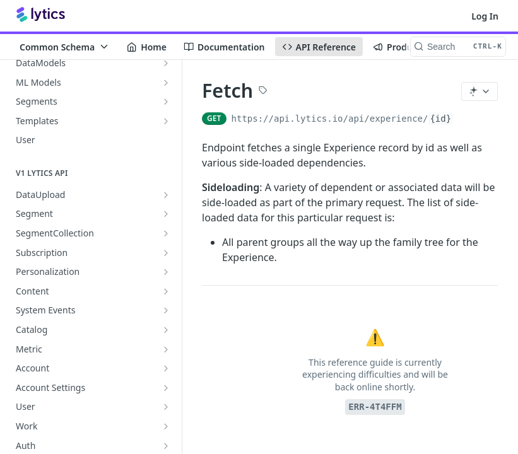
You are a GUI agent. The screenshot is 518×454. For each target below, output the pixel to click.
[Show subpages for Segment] (166, 214)
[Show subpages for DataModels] (166, 63)
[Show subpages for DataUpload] (166, 195)
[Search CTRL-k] (458, 46)
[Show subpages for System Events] (166, 310)
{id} (440, 119)
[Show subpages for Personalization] (166, 272)
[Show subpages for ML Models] (166, 83)
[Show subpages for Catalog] (166, 330)
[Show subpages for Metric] (166, 349)
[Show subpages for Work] (166, 426)
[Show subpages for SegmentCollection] (166, 233)
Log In (484, 16)
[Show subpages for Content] (166, 291)
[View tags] (263, 91)
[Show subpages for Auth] (166, 446)
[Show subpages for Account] (166, 368)
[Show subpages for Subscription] (166, 253)
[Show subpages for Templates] (166, 121)
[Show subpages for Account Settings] (166, 388)
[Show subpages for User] (166, 407)
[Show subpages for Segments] (166, 101)
